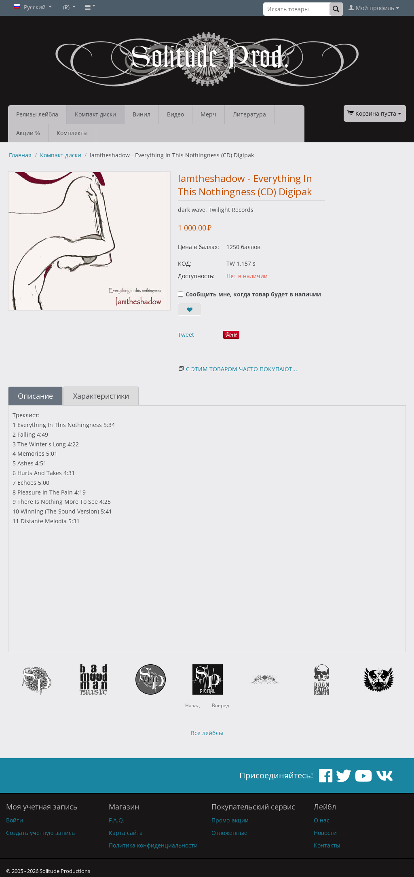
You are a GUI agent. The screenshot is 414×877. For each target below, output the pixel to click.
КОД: (185, 263)
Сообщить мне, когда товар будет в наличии (249, 294)
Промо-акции (230, 820)
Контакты (327, 845)
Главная (20, 155)
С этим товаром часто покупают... (241, 369)
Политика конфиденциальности (153, 845)
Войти (14, 820)
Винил (141, 114)
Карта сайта (126, 833)
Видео (175, 114)
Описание (35, 396)
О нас (322, 820)
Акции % (28, 133)
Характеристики (101, 396)
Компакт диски (95, 114)
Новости (325, 833)
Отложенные (229, 833)
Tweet (186, 334)
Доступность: (196, 276)
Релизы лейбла (37, 114)
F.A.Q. (117, 820)
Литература (249, 114)
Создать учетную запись (40, 833)
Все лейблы (207, 733)
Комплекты (72, 133)
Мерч (208, 114)
